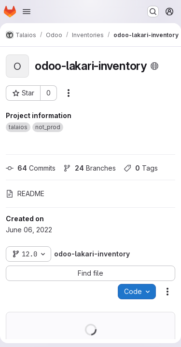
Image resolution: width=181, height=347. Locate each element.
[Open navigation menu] (26, 11)
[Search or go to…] (153, 11)
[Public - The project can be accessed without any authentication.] (154, 66)
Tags (141, 168)
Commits (31, 168)
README (25, 193)
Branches (89, 168)
